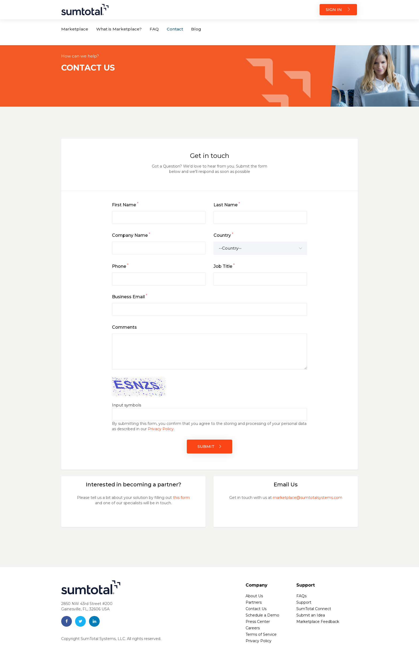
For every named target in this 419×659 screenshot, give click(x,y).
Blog (196, 29)
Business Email (129, 296)
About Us (254, 596)
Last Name (227, 204)
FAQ (154, 29)
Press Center (258, 621)
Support (303, 602)
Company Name (131, 235)
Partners (254, 602)
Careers (253, 628)
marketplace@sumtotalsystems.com (307, 497)
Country (223, 235)
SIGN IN (338, 9)
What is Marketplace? (119, 29)
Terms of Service (261, 634)
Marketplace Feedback (317, 621)
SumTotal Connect (313, 608)
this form (181, 497)
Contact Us (256, 608)
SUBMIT (209, 446)
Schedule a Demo (262, 615)
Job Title (224, 266)
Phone (120, 266)
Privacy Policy (161, 429)
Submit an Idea (310, 615)
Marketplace (74, 29)
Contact (175, 29)
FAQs (301, 596)
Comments (124, 327)
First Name (125, 204)
